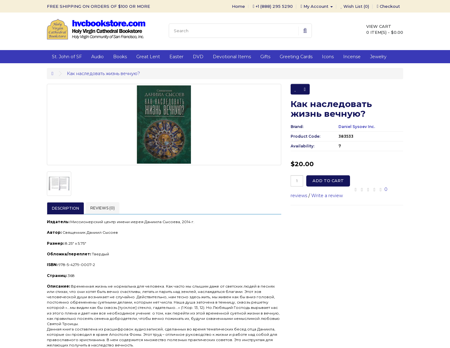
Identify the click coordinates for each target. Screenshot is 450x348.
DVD (198, 56)
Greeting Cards (296, 56)
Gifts (265, 56)
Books (120, 56)
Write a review (327, 195)
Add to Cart (328, 180)
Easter (176, 56)
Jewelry (378, 56)
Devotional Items (232, 56)
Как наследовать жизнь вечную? (103, 73)
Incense (352, 56)
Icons (328, 56)
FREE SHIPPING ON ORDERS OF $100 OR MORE (98, 6)
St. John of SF (67, 56)
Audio (97, 56)
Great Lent (148, 56)
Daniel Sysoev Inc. (356, 126)
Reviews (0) (102, 208)
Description (65, 208)
